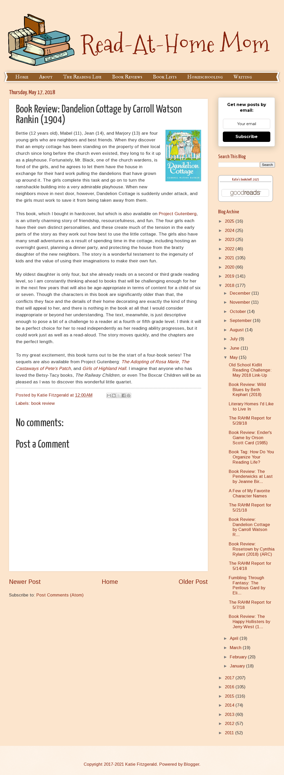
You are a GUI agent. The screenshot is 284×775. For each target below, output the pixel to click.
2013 (230, 714)
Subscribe (246, 136)
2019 (230, 276)
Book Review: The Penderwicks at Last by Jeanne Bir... (251, 476)
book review (43, 403)
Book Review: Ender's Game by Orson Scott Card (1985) (250, 437)
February (239, 657)
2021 (230, 257)
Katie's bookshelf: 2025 (245, 179)
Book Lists (165, 77)
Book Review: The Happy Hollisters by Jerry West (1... (249, 621)
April (235, 638)
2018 (230, 285)
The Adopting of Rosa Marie (150, 361)
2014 (230, 705)
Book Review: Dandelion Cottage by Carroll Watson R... (249, 527)
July (234, 338)
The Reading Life (82, 77)
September (241, 320)
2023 (230, 239)
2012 (230, 723)
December (240, 293)
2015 (230, 696)
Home (21, 77)
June (235, 348)
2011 (230, 732)
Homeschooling (205, 77)
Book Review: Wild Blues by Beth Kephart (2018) (247, 389)
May (234, 357)
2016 (230, 686)
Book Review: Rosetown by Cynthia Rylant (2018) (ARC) (251, 549)
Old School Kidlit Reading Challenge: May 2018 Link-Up (250, 370)
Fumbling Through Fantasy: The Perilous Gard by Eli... (247, 585)
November (240, 302)
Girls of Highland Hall (104, 368)
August (237, 329)
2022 (230, 248)
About (46, 77)
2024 (230, 230)
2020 (230, 267)
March (236, 647)
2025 (230, 221)
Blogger (191, 764)
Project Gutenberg (177, 213)
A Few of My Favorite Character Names (249, 493)
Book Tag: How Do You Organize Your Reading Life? (251, 457)
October (238, 311)
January (238, 666)
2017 (230, 677)
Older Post (193, 581)
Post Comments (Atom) (60, 595)
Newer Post (25, 581)
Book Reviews (127, 77)
